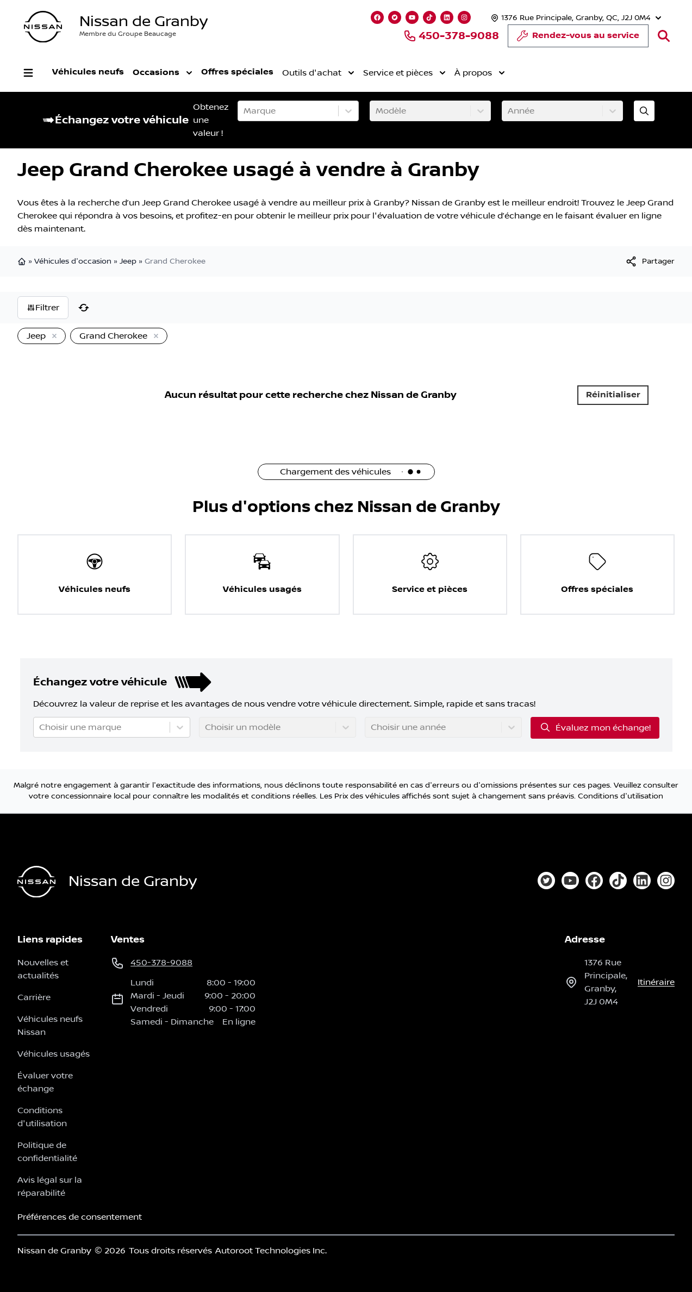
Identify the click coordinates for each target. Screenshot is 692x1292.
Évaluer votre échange (45, 1082)
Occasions (162, 72)
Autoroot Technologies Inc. (271, 1251)
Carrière (34, 997)
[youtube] (570, 880)
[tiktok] (618, 880)
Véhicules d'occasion (72, 261)
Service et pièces (404, 72)
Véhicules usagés (53, 1054)
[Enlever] (52, 336)
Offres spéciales (237, 72)
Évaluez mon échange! (595, 727)
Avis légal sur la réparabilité (49, 1186)
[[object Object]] (650, 261)
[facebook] (594, 880)
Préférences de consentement (79, 1217)
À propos (479, 72)
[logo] (43, 27)
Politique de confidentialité (47, 1151)
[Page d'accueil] (36, 882)
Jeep (128, 261)
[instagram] (666, 880)
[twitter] (546, 880)
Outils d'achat (318, 72)
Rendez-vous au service (578, 38)
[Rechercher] (664, 36)
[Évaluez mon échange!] (644, 111)
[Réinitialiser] (83, 307)
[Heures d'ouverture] (575, 17)
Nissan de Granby (143, 21)
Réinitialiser (613, 395)
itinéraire (656, 982)
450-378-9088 (451, 35)
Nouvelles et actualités (42, 969)
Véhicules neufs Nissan (50, 1025)
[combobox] (245, 110)
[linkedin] (642, 880)
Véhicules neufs (88, 72)
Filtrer (43, 308)
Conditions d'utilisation (620, 796)
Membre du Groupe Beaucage (127, 34)
